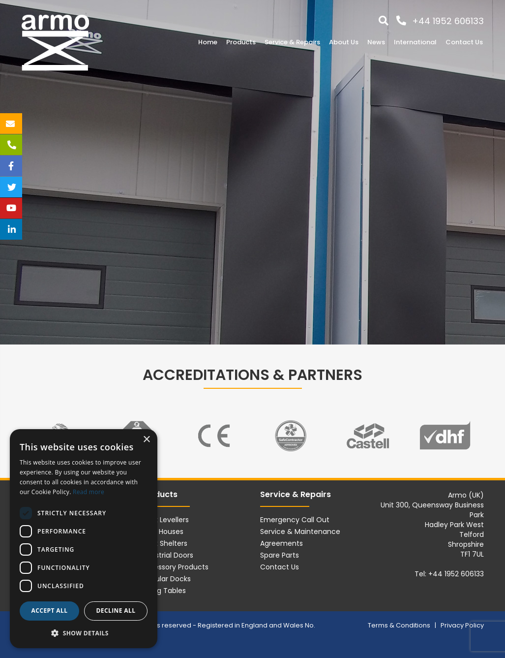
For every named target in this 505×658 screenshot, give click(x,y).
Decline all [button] (116, 610)
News (376, 42)
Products (241, 42)
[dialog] (83, 538)
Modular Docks (166, 579)
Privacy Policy (462, 625)
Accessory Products (174, 567)
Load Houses (162, 531)
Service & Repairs (292, 42)
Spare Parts (279, 555)
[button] (84, 632)
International (415, 42)
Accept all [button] (49, 610)
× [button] (146, 439)
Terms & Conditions (400, 625)
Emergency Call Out (294, 520)
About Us (343, 42)
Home (207, 42)
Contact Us (464, 42)
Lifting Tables (163, 590)
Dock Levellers (165, 520)
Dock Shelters (164, 543)
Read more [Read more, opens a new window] (88, 492)
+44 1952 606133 (448, 21)
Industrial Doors (167, 555)
